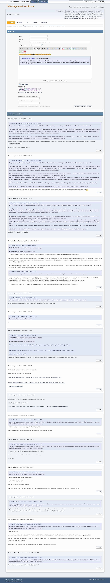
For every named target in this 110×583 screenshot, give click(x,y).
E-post (21, 39)
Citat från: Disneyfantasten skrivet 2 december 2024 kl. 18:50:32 (27, 472)
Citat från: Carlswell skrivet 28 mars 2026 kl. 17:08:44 (24, 271)
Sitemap (21, 581)
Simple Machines (18, 579)
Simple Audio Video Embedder (12, 581)
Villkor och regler (95, 579)
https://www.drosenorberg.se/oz (18, 354)
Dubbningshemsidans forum (20, 6)
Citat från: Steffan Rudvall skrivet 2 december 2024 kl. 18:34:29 (26, 524)
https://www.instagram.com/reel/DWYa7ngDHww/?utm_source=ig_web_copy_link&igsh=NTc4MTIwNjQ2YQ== (39, 345)
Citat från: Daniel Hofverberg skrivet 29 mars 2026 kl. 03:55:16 (26, 123)
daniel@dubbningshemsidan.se (72, 18)
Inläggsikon (22, 45)
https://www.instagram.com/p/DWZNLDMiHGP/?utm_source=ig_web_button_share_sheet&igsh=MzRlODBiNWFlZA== (41, 350)
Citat (99, 150)
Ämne (20, 42)
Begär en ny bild (38, 92)
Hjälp (90, 579)
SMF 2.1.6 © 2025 (10, 579)
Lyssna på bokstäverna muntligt (26, 92)
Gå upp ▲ (102, 579)
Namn (20, 36)
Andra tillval (24, 84)
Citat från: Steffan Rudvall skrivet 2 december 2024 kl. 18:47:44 (26, 420)
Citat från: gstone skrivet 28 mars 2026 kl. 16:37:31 (23, 245)
